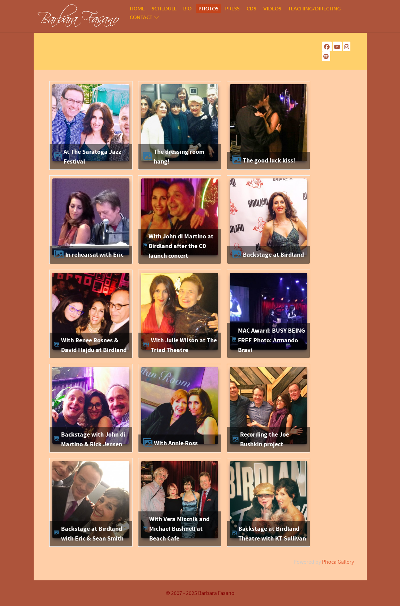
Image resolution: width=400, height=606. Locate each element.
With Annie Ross (176, 443)
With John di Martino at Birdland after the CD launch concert (180, 246)
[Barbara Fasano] (78, 16)
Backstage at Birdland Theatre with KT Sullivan (272, 533)
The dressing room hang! (179, 156)
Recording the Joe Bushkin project (264, 439)
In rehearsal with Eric (94, 254)
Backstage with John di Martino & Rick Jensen (93, 439)
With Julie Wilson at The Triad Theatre (184, 345)
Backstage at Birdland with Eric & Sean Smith (92, 533)
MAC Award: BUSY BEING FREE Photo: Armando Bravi (271, 340)
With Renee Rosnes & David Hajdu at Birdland (94, 345)
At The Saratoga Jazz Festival (92, 156)
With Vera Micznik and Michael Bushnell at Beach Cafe (179, 529)
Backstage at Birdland (273, 254)
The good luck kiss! (269, 160)
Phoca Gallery (338, 562)
